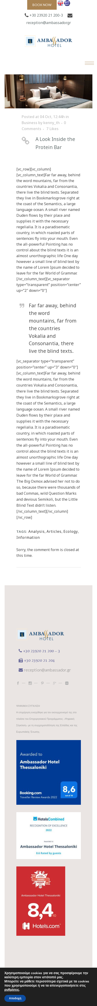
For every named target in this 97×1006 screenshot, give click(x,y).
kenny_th (51, 122)
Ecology (70, 531)
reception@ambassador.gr (48, 22)
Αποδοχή (15, 998)
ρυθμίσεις (11, 990)
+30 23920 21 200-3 (46, 15)
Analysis (36, 531)
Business (29, 122)
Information (28, 537)
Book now (41, 5)
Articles (54, 531)
